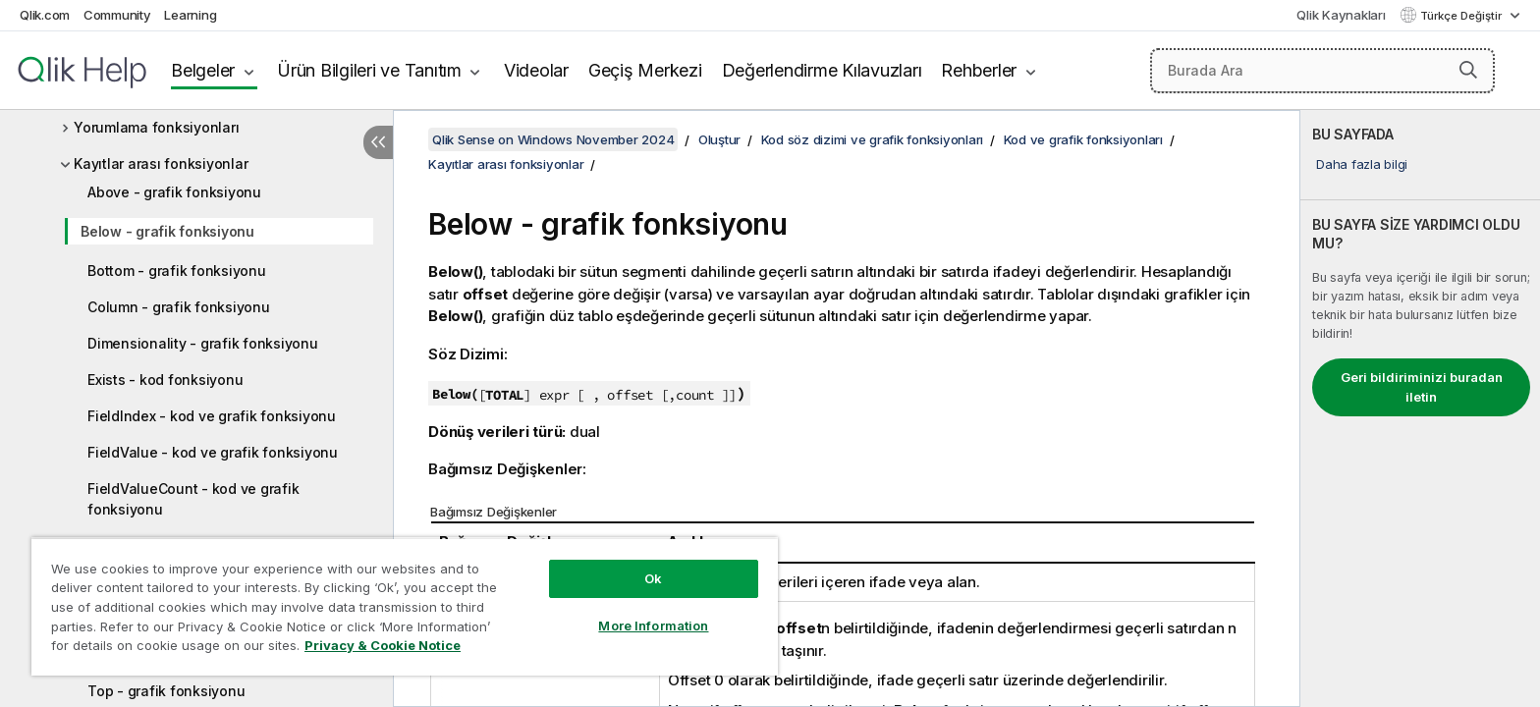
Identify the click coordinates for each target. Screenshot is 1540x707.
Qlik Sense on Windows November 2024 (553, 139)
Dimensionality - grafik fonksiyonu (202, 343)
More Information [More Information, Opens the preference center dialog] (653, 625)
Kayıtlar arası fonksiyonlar (161, 163)
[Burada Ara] (1322, 70)
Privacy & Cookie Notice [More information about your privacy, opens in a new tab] (382, 645)
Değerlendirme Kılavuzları (822, 70)
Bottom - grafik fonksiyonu (176, 270)
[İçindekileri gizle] (378, 142)
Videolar (536, 70)
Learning (190, 15)
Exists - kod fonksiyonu (165, 379)
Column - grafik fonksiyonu (178, 307)
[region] (404, 606)
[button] (1468, 70)
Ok (653, 578)
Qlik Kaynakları (1340, 15)
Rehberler (979, 70)
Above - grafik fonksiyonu (174, 192)
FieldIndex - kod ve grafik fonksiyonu (211, 416)
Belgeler (203, 70)
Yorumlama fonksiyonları (156, 127)
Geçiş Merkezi (645, 70)
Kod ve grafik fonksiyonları (1083, 139)
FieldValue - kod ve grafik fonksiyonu (212, 452)
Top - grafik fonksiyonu (166, 690)
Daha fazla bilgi (1361, 164)
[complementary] (1420, 408)
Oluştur (719, 139)
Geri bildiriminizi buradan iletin (1422, 387)
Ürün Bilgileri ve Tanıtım (369, 70)
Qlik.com (45, 15)
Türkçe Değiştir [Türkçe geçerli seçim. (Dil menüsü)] (1462, 16)
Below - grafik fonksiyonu (167, 231)
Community (117, 15)
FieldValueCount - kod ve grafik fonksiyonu (193, 498)
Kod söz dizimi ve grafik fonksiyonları (872, 139)
